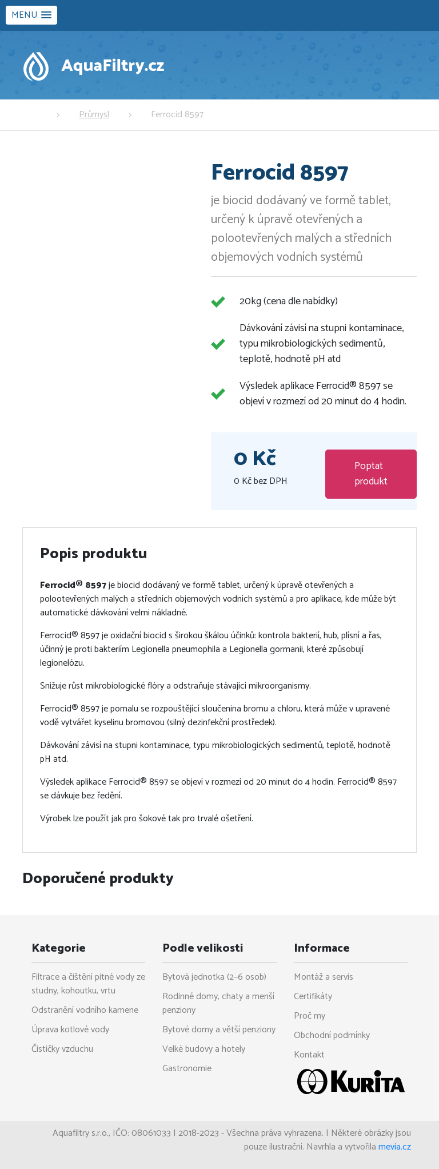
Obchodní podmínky (332, 1035)
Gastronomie (186, 1068)
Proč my (309, 1016)
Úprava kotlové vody (70, 1029)
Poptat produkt (371, 474)
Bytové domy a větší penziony (219, 1029)
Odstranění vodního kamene (84, 1010)
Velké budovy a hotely (203, 1049)
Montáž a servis (323, 977)
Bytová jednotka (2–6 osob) (214, 977)
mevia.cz (394, 1147)
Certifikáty (313, 996)
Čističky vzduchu (62, 1049)
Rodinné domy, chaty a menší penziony (218, 1003)
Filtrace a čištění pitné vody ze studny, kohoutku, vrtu (88, 984)
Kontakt (309, 1055)
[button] (31, 15)
